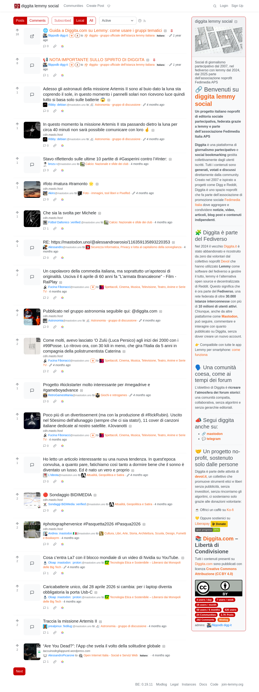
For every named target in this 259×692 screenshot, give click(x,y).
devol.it (201, 476)
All (91, 20)
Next (19, 671)
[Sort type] (117, 21)
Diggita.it (230, 246)
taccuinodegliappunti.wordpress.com (66, 651)
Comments (38, 20)
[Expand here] (32, 130)
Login (224, 6)
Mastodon (230, 316)
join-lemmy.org (232, 684)
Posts (20, 20)
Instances (189, 684)
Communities (73, 6)
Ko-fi (230, 510)
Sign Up (237, 6)
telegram (214, 439)
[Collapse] (236, 22)
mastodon (215, 434)
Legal (174, 684)
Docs (203, 684)
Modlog (223, 619)
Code (214, 684)
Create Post (95, 6)
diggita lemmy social (36, 6)
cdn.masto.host (53, 134)
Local (80, 20)
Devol (225, 261)
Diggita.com (218, 538)
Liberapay (202, 524)
